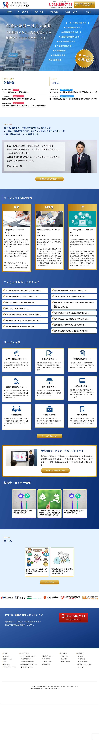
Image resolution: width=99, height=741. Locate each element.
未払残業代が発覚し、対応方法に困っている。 (71, 290)
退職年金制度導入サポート (29, 669)
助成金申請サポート (27, 663)
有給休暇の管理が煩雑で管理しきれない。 (20, 326)
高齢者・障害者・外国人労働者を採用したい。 (71, 296)
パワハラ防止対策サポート (29, 661)
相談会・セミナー (72, 12)
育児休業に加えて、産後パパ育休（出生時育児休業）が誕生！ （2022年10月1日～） (62, 571)
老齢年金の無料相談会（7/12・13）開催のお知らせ (18, 99)
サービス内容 (23, 12)
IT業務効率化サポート (48, 661)
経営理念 (81, 661)
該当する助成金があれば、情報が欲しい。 (20, 302)
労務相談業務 (46, 663)
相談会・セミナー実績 (84, 669)
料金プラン (64, 663)
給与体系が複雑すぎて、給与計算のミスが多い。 (71, 331)
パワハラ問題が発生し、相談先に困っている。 (22, 296)
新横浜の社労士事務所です (49, 179)
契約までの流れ (65, 666)
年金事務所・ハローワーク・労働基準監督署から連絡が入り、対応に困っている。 (74, 305)
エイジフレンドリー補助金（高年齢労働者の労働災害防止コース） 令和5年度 (37, 571)
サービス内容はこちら (49, 436)
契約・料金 (39, 12)
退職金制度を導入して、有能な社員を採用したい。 (23, 320)
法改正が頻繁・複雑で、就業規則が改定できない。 (23, 314)
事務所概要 (81, 663)
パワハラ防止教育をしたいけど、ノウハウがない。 (23, 290)
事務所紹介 (54, 12)
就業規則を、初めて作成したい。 (17, 309)
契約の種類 (64, 661)
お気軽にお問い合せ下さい (55, 470)
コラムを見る (49, 582)
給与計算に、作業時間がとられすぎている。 (70, 325)
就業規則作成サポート (27, 666)
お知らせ (5, 661)
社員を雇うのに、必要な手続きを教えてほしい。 (71, 313)
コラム (88, 12)
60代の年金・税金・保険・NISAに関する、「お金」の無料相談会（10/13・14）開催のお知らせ (33, 105)
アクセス (81, 672)
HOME (9, 12)
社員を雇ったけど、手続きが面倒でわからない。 (71, 319)
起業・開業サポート (27, 672)
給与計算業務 (46, 669)
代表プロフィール (83, 666)
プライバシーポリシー (9, 672)
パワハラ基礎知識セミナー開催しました (15, 92)
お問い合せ (6, 669)
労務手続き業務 (46, 666)
